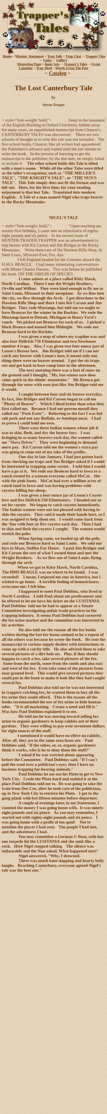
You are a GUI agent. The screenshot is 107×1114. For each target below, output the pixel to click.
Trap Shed (44, 68)
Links (47, 60)
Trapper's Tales (75, 64)
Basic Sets (52, 64)
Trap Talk (54, 56)
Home (7, 56)
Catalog (58, 73)
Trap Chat (73, 56)
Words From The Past (71, 68)
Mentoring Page (29, 64)
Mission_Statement (29, 56)
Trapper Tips (95, 56)
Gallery (62, 60)
